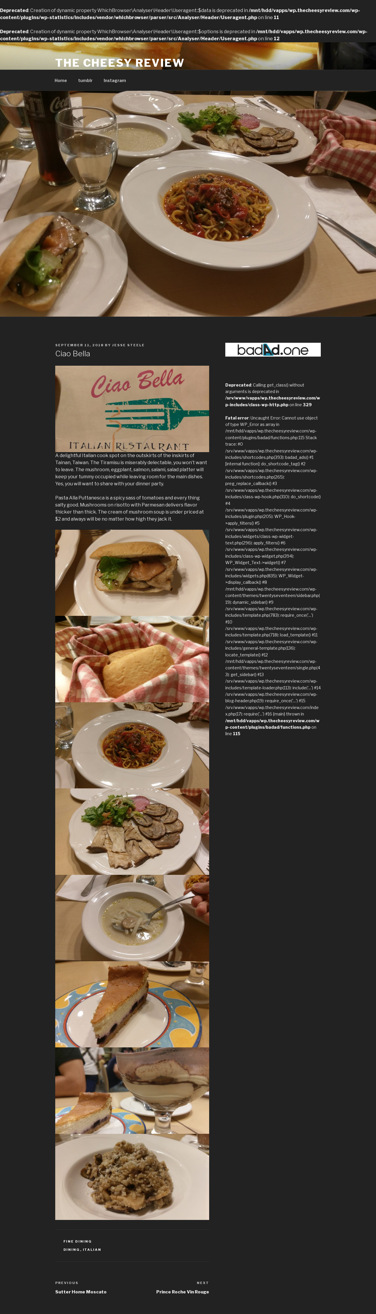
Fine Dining (77, 1241)
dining (71, 1250)
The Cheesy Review (120, 62)
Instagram (115, 80)
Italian (92, 1250)
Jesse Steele (128, 345)
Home (61, 80)
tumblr (85, 80)
